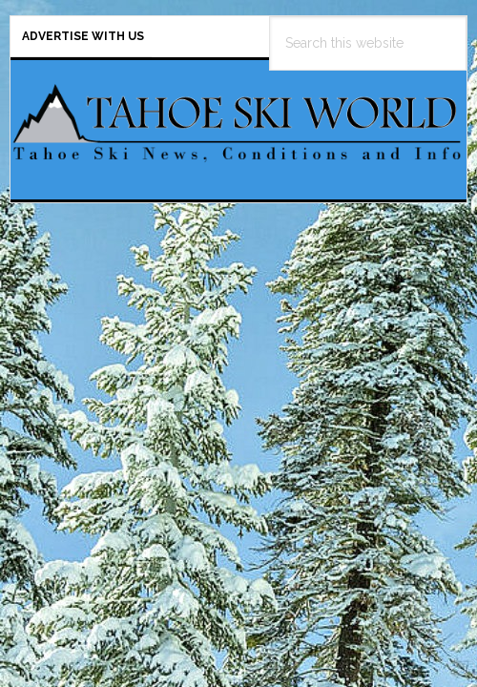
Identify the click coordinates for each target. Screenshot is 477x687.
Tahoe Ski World (238, 122)
